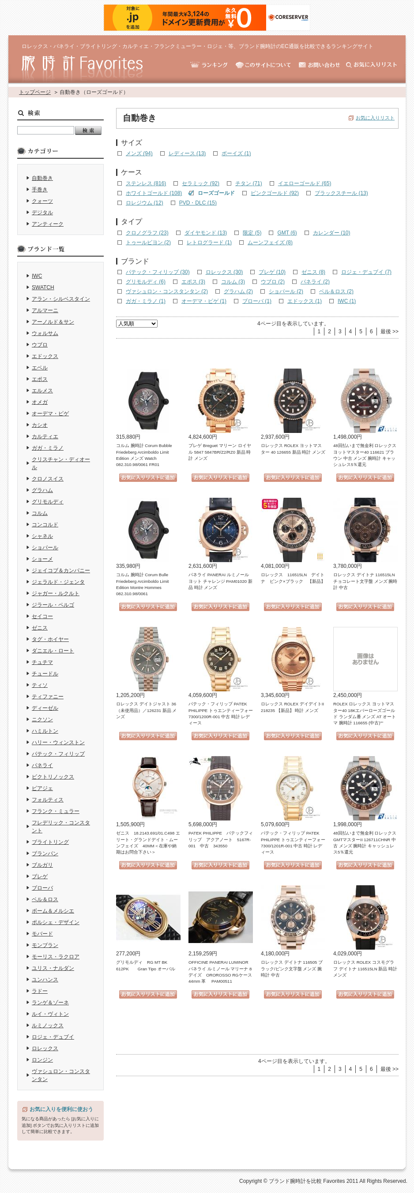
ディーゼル (45, 708)
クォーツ (42, 201)
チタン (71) (248, 183)
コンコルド (45, 525)
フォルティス (48, 800)
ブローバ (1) (256, 301)
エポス (40, 379)
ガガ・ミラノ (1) (146, 301)
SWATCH (43, 287)
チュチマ (42, 662)
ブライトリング (50, 842)
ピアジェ (42, 788)
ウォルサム (45, 333)
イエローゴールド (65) (304, 183)
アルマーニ (45, 310)
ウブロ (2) (273, 282)
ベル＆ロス (45, 899)
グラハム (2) (238, 291)
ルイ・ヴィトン (50, 1014)
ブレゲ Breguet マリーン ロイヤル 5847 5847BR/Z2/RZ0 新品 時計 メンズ (219, 452)
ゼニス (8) (313, 272)
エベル (40, 368)
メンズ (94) (139, 153)
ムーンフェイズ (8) (270, 242)
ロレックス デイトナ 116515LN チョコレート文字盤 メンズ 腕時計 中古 (365, 581)
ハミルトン (45, 731)
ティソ (40, 685)
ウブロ (40, 345)
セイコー (42, 616)
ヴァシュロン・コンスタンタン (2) (167, 291)
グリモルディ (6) (146, 282)
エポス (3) (193, 282)
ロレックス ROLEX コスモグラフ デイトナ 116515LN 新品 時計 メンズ (365, 968)
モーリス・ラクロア (55, 957)
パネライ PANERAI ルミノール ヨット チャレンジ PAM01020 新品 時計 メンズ (220, 581)
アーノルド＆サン (53, 322)
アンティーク (48, 224)
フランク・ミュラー (55, 811)
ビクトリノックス (53, 777)
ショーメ (42, 559)
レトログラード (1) (209, 242)
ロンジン (42, 1060)
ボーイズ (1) (236, 153)
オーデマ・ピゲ (50, 413)
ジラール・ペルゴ (53, 605)
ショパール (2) (286, 291)
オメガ (40, 402)
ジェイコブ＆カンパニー (61, 570)
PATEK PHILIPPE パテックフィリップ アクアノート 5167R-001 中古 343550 (220, 839)
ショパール (45, 547)
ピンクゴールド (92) (275, 193)
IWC (37, 276)
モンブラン (45, 945)
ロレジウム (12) (144, 203)
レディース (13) (187, 153)
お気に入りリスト (375, 117)
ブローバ (42, 888)
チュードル (45, 674)
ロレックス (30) (224, 272)
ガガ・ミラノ (48, 448)
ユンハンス (45, 980)
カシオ (40, 425)
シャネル (42, 536)
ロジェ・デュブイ (53, 1037)
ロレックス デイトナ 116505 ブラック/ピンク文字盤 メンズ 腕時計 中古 (292, 968)
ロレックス (45, 1048)
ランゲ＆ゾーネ (50, 1002)
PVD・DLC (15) (198, 203)
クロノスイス (48, 479)
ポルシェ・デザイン (55, 922)
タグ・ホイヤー (50, 639)
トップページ (35, 92)
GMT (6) (287, 233)
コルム (40, 513)
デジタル (42, 212)
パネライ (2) (315, 282)
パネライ (42, 765)
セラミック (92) (200, 183)
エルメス (42, 391)
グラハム (42, 490)
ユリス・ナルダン (53, 968)
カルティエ (45, 436)
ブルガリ (42, 865)
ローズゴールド (216, 193)
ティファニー (48, 696)
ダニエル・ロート (53, 651)
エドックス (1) (304, 301)
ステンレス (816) (146, 183)
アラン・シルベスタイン (61, 299)
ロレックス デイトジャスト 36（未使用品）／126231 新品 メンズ (146, 710)
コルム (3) (233, 282)
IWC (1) (347, 301)
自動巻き (42, 178)
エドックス (45, 356)
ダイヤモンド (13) (205, 233)
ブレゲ (40, 876)
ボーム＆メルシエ (53, 911)
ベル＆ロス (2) (336, 291)
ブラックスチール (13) (341, 193)
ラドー (40, 991)
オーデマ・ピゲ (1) (203, 301)
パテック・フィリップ (58, 754)
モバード (42, 934)
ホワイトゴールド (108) (154, 193)
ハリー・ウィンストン (58, 742)
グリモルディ (48, 502)
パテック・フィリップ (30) (158, 272)
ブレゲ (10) (272, 272)
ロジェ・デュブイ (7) (366, 272)
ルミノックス (48, 1025)
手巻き (40, 189)
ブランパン (45, 853)
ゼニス (40, 628)
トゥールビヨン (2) (148, 242)
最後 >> (389, 331)
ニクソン (42, 719)
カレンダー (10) (331, 233)
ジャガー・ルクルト (55, 593)
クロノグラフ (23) (147, 233)
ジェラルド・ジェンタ (58, 582)
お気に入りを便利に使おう (61, 1109)
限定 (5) (252, 233)
